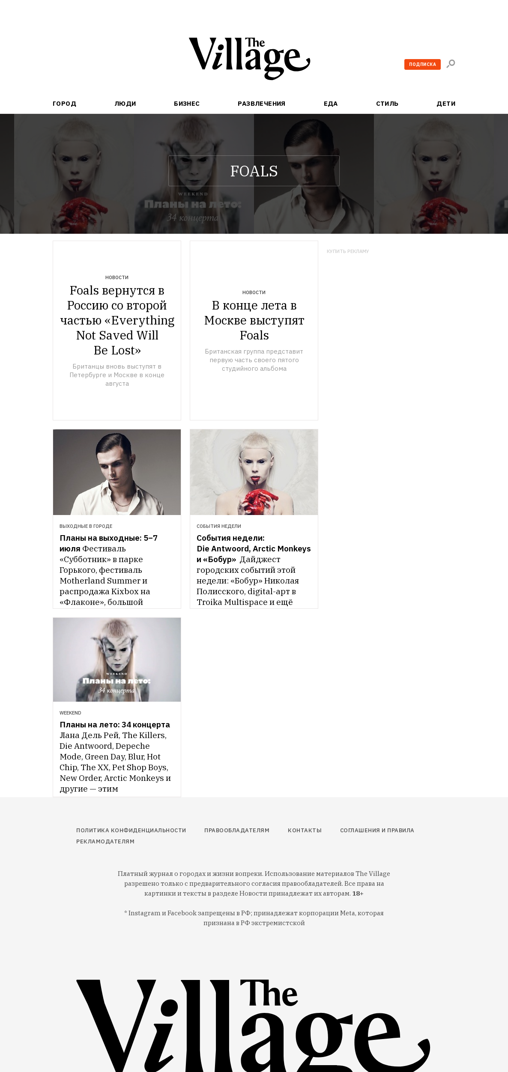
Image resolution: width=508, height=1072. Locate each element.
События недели (219, 526)
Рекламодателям (105, 841)
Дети (445, 103)
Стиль (387, 103)
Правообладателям (236, 830)
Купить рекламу (348, 251)
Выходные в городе (86, 526)
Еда (331, 103)
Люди (125, 103)
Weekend (70, 713)
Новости (116, 277)
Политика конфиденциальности (131, 830)
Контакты (305, 830)
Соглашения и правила (377, 830)
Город (64, 103)
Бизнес (187, 103)
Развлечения (262, 103)
